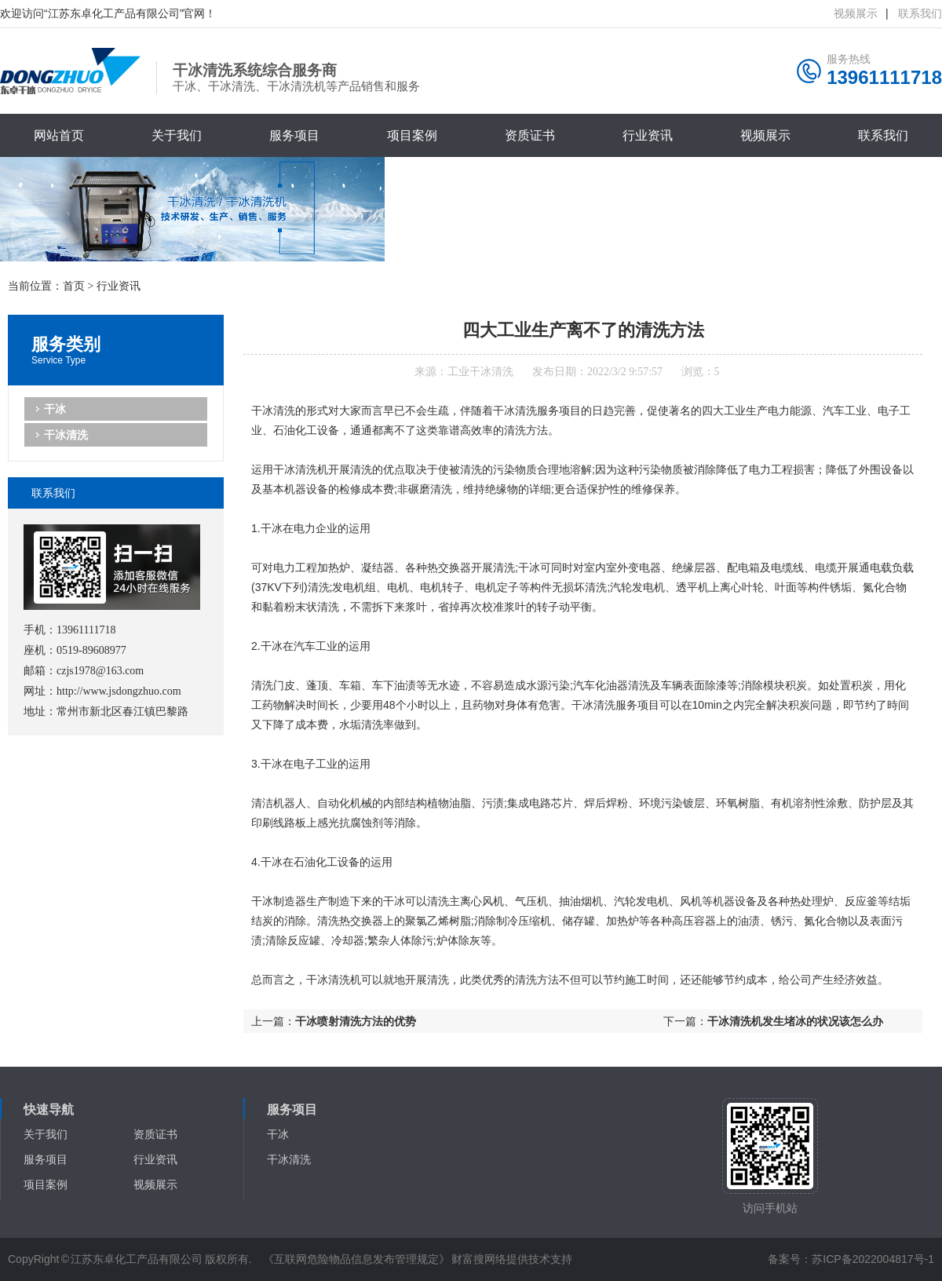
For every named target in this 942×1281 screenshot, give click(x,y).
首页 (74, 286)
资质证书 (530, 135)
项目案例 (412, 135)
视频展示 (765, 135)
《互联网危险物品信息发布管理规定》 (356, 1259)
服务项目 (294, 135)
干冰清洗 (66, 435)
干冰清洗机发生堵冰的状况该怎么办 (795, 1021)
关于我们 (177, 135)
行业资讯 (648, 135)
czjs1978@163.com (100, 671)
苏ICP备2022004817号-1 (873, 1259)
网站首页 (59, 135)
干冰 (55, 409)
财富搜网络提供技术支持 (511, 1259)
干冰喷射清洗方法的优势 (355, 1021)
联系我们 (920, 13)
